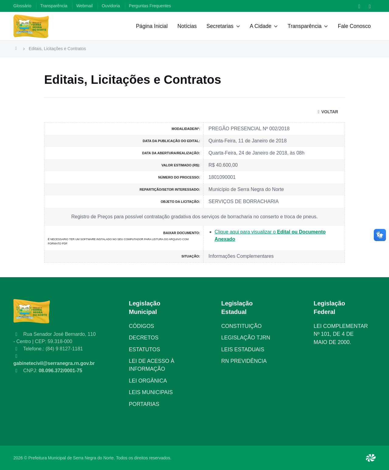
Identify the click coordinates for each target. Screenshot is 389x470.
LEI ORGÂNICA (148, 381)
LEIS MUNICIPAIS (151, 392)
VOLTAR (327, 111)
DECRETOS (143, 338)
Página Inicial (152, 26)
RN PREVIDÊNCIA (244, 361)
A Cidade (260, 26)
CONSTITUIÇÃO (241, 326)
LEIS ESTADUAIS (242, 349)
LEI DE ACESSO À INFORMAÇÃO (151, 365)
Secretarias (219, 26)
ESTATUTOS (144, 349)
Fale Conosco (354, 26)
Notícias (187, 26)
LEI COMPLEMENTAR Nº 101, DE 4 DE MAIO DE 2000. (341, 334)
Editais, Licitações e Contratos (57, 48)
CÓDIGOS (141, 326)
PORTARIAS (144, 404)
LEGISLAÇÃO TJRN (245, 338)
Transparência (304, 26)
